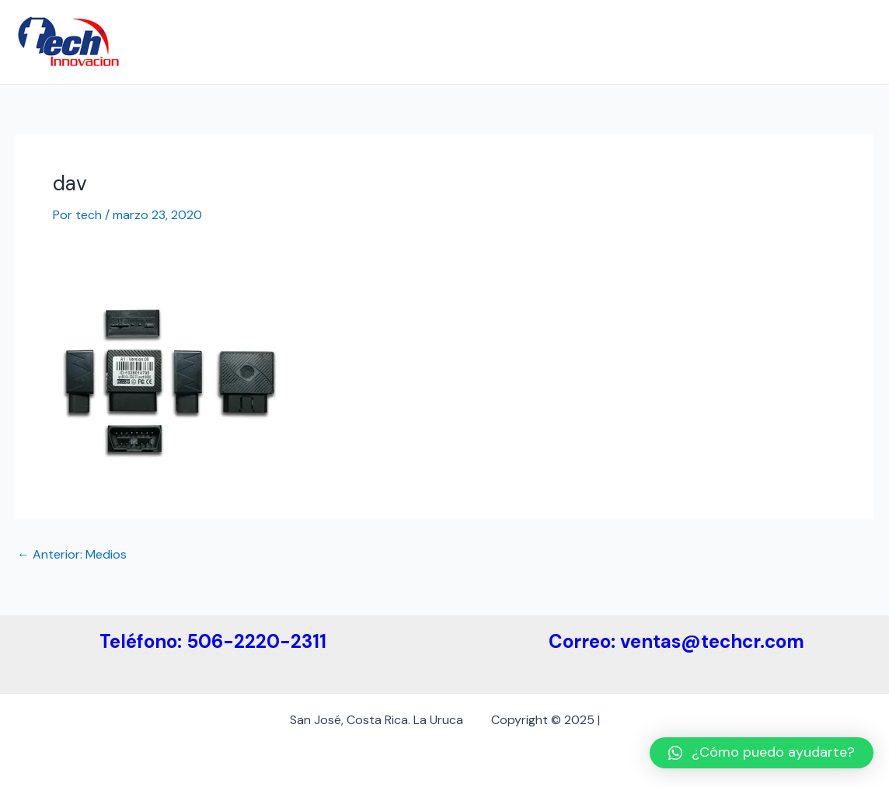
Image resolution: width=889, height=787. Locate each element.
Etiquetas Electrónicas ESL (431, 41)
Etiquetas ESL (721, 41)
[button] (761, 752)
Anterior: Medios (72, 554)
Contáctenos (823, 41)
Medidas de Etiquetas (594, 41)
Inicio (241, 41)
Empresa (305, 41)
